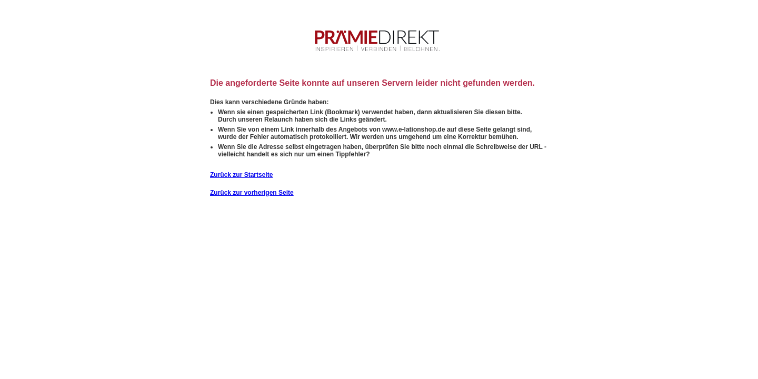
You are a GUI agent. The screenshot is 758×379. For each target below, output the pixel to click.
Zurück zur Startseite (241, 174)
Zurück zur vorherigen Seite (252, 192)
